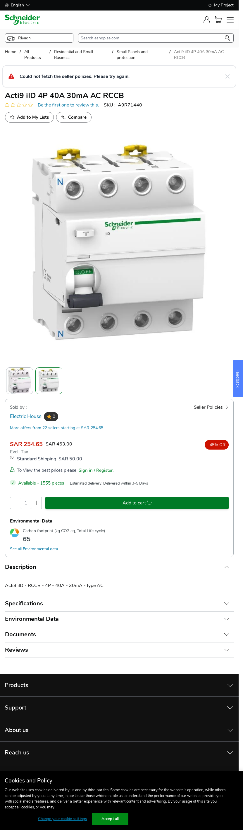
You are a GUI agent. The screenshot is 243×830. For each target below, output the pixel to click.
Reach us (17, 752)
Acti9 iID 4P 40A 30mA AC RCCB (199, 54)
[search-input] (153, 38)
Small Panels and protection (132, 54)
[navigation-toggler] (230, 19)
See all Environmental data (34, 549)
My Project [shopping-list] (221, 5)
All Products (32, 54)
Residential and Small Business (73, 54)
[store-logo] (22, 20)
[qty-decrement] (15, 503)
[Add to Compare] (74, 117)
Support (15, 708)
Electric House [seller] (26, 416)
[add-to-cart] (137, 503)
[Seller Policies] (211, 407)
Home (10, 52)
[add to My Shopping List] (29, 117)
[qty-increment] (37, 503)
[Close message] (227, 76)
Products (16, 685)
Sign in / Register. (96, 470)
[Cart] (218, 19)
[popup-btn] (39, 38)
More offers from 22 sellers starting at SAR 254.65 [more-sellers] (56, 428)
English (17, 5)
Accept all (110, 819)
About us (17, 730)
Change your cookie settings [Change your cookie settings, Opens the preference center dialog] (62, 819)
